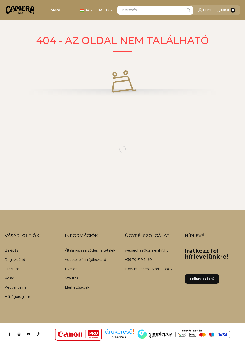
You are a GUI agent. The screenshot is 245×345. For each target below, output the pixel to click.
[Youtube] (28, 334)
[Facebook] (9, 334)
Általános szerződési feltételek (90, 250)
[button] (53, 10)
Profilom (12, 269)
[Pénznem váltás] (104, 10)
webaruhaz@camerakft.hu (147, 250)
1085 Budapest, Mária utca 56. (149, 269)
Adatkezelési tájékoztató (85, 260)
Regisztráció (15, 260)
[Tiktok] (38, 334)
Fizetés (71, 269)
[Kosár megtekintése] (225, 10)
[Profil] (204, 10)
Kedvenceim (15, 287)
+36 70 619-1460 (138, 260)
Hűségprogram (17, 297)
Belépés (11, 250)
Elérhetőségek (77, 287)
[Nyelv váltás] (86, 10)
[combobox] (155, 10)
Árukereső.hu (119, 337)
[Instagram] (19, 334)
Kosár (9, 278)
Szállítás (71, 278)
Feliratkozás (202, 279)
